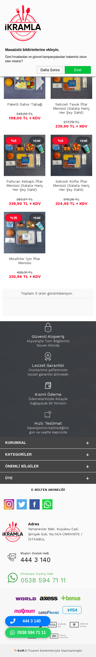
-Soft (19, 650)
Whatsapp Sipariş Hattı (36, 574)
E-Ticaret (32, 650)
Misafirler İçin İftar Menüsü (24, 261)
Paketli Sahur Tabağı (24, 104)
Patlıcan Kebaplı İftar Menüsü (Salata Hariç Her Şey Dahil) (24, 185)
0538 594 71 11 (43, 580)
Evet (77, 70)
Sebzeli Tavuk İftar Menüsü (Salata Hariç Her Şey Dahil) (71, 108)
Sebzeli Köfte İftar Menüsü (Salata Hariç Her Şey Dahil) (71, 185)
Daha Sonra (50, 70)
